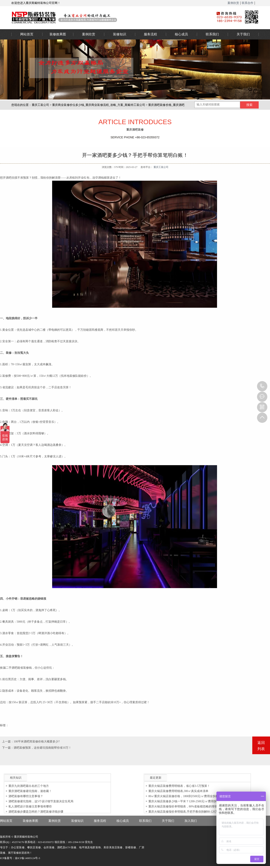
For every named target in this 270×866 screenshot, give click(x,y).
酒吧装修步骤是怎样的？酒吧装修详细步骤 (35, 811)
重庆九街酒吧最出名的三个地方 (28, 785)
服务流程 (150, 34)
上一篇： (8, 741)
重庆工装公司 (40, 104)
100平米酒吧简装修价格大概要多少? (37, 741)
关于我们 (243, 34)
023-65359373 (262, 386)
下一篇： (8, 747)
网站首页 (26, 34)
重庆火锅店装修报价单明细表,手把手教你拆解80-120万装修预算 (188, 811)
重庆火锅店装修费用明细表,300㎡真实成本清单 (178, 791)
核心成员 (181, 34)
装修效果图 (57, 34)
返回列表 (261, 746)
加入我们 (190, 820)
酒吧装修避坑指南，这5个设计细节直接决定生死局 (40, 801)
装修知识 (119, 34)
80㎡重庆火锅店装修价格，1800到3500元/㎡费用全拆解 (183, 796)
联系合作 (247, 3)
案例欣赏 (233, 3)
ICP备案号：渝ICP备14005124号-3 (20, 858)
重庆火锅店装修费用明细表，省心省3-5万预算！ (179, 785)
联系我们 (212, 34)
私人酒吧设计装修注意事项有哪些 (30, 806)
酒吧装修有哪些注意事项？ (25, 796)
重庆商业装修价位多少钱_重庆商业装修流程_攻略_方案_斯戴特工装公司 (98, 104)
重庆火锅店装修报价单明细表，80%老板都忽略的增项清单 (185, 806)
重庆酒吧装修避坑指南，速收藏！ (30, 791)
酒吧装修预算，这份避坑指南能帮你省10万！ (42, 747)
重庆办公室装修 (107, 17)
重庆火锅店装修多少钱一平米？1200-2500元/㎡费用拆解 (184, 801)
